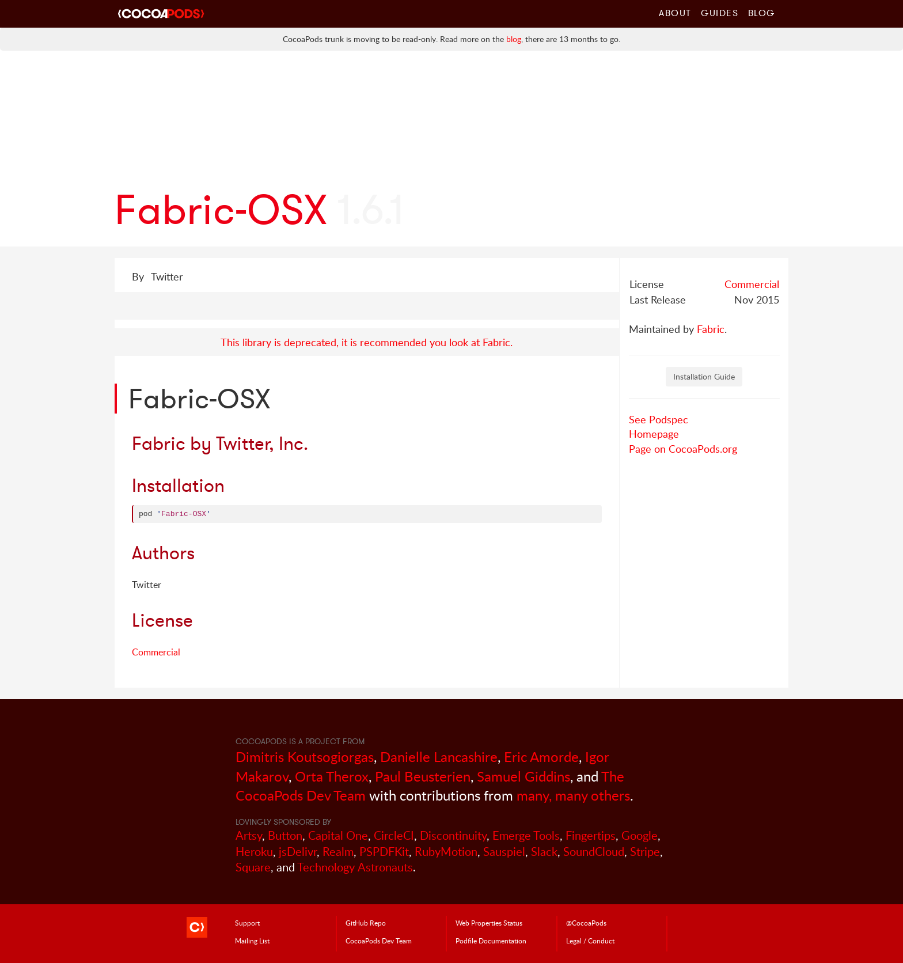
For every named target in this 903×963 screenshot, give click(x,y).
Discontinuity (453, 835)
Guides (720, 12)
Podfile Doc (491, 940)
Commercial (751, 284)
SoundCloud (593, 851)
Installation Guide (704, 376)
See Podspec (658, 419)
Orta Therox (332, 776)
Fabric (710, 329)
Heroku (254, 851)
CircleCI (394, 835)
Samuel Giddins (523, 776)
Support (247, 922)
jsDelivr (298, 851)
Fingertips (591, 835)
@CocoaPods (586, 922)
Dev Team (379, 940)
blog (513, 38)
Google (639, 835)
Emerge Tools (526, 835)
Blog (761, 12)
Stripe (645, 851)
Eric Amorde (541, 756)
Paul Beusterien (423, 776)
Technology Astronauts (355, 867)
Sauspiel (504, 851)
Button (285, 835)
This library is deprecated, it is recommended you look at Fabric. (367, 342)
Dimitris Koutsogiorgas (305, 756)
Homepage (654, 434)
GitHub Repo (366, 922)
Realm (338, 851)
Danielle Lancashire (439, 756)
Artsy (249, 835)
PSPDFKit (384, 851)
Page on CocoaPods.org (683, 449)
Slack (544, 851)
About (675, 12)
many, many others (573, 795)
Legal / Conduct (590, 940)
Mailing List (252, 940)
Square (253, 867)
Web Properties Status (489, 922)
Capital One (338, 835)
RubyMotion (446, 851)
